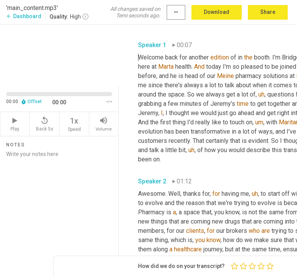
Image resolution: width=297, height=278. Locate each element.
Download (216, 12)
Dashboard (23, 16)
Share (267, 12)
